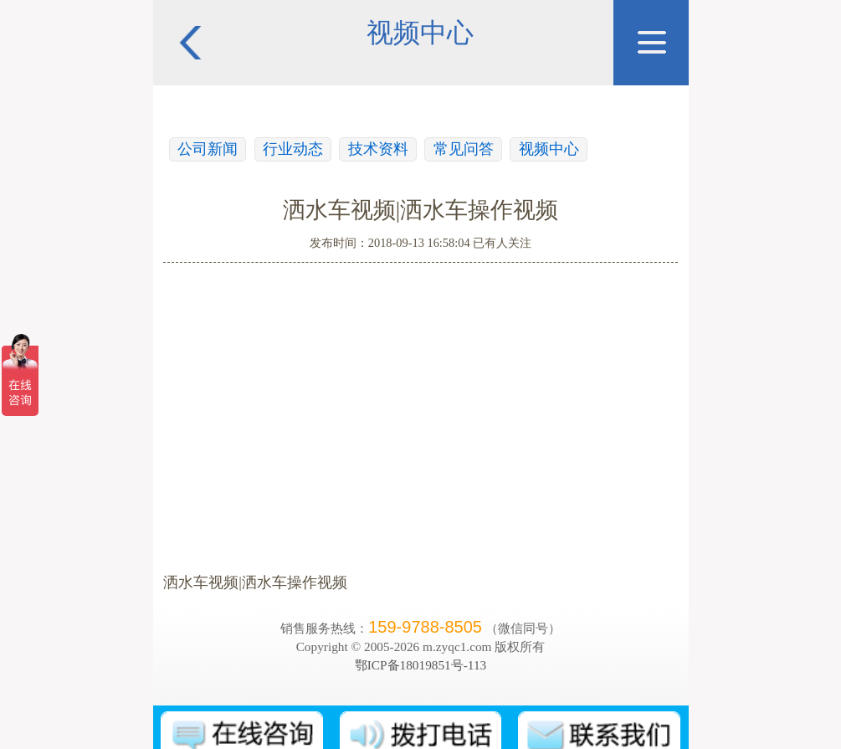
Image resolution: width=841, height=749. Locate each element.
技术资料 (378, 149)
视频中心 (549, 149)
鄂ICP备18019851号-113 (420, 665)
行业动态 (293, 149)
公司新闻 (207, 149)
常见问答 (463, 149)
